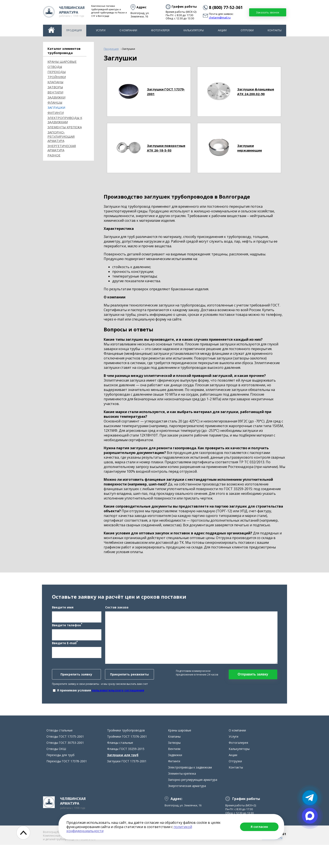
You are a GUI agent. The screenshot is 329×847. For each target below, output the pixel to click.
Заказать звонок (267, 12)
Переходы (56, 72)
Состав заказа (116, 608)
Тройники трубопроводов (126, 732)
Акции (222, 30)
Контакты (275, 30)
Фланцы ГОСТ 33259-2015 (125, 751)
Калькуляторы (194, 30)
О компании (128, 30)
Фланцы (54, 102)
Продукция (74, 30)
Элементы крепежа (64, 127)
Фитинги (55, 112)
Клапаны (55, 82)
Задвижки (56, 97)
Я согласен (259, 827)
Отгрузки (247, 30)
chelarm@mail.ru (220, 17)
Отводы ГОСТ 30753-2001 (65, 745)
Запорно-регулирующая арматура (61, 136)
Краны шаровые (62, 61)
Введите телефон (67, 626)
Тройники (56, 77)
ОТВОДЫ (54, 66)
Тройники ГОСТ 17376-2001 (127, 739)
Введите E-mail (65, 643)
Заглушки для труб (122, 757)
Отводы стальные (59, 732)
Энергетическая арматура (61, 148)
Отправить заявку (253, 675)
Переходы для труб (60, 757)
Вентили (55, 92)
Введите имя (62, 608)
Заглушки (56, 107)
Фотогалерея (160, 30)
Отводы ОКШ (56, 751)
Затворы (55, 87)
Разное (53, 155)
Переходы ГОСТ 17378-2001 (66, 763)
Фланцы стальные (120, 745)
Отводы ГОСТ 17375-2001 (65, 739)
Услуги (100, 30)
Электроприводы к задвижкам (64, 120)
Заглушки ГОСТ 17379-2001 (127, 763)
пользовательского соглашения (118, 691)
